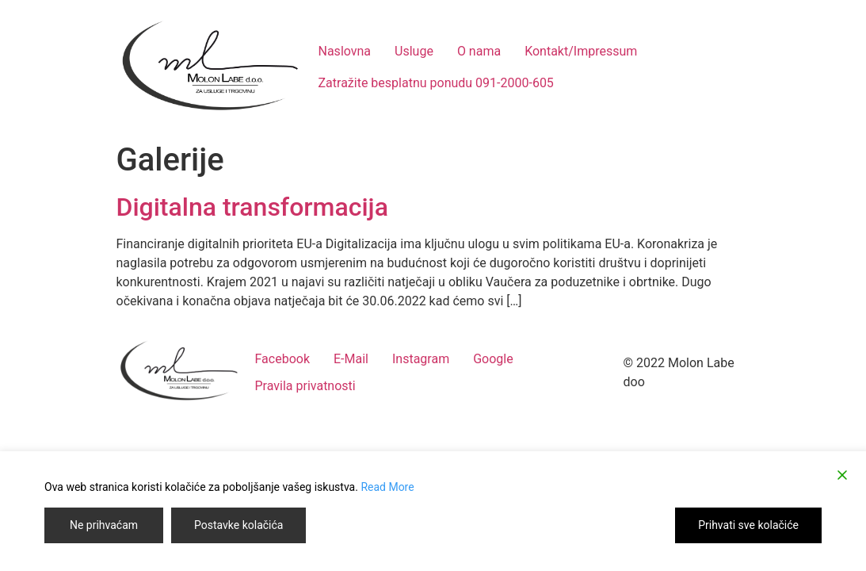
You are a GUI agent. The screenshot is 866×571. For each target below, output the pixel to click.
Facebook (282, 358)
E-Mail (351, 358)
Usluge (414, 51)
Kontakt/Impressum (581, 51)
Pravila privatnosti (305, 385)
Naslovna (345, 51)
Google (493, 358)
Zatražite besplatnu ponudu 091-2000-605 (436, 82)
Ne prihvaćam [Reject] (104, 525)
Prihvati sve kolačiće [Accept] (748, 525)
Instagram (420, 358)
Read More (387, 487)
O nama (479, 51)
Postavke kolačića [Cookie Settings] (238, 525)
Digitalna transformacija (252, 207)
